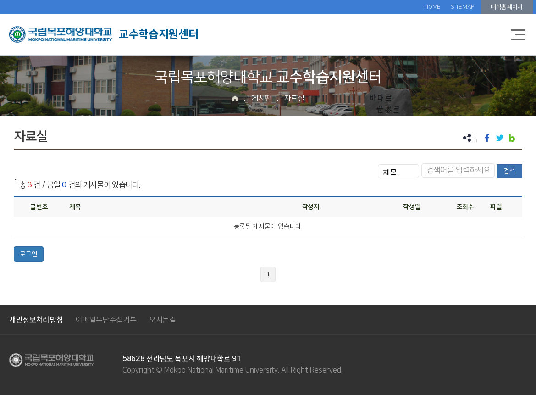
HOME (432, 7)
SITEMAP (462, 7)
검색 (509, 171)
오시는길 (162, 320)
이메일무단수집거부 (106, 320)
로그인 (29, 254)
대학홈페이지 (507, 7)
